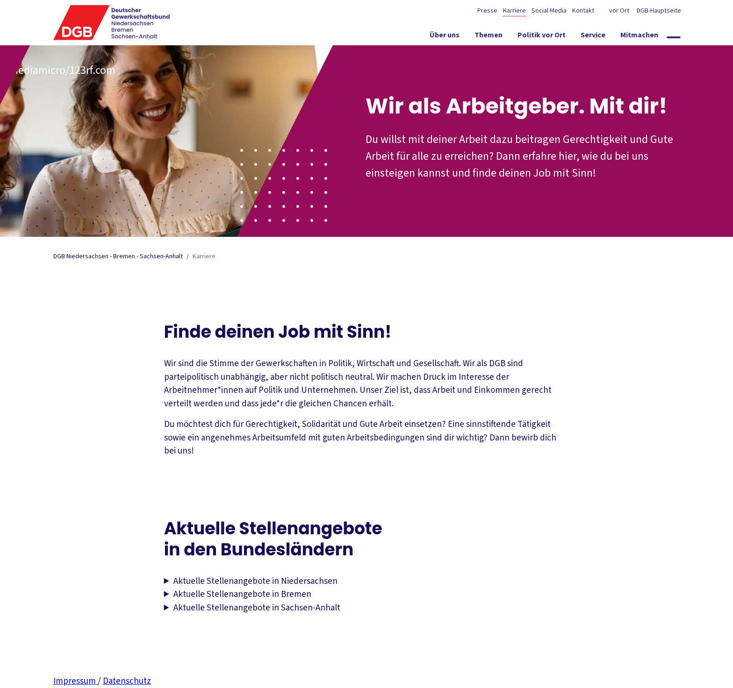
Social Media (549, 10)
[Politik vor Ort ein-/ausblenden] (541, 36)
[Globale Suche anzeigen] (674, 37)
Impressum (75, 681)
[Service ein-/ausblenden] (593, 36)
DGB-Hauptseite (658, 10)
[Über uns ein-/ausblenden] (444, 36)
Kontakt (583, 10)
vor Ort (619, 10)
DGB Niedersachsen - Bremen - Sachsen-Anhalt (118, 256)
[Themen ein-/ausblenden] (488, 36)
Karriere (514, 10)
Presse (487, 10)
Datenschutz (127, 681)
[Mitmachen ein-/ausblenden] (639, 36)
